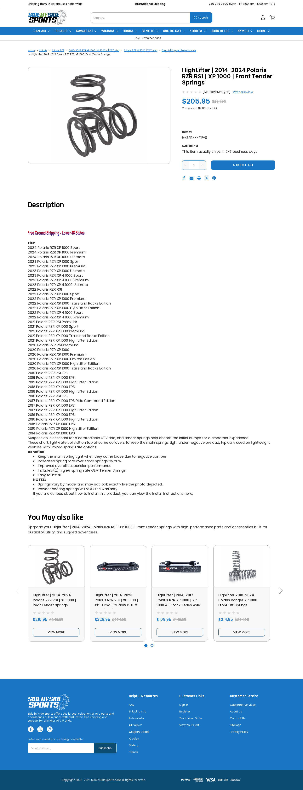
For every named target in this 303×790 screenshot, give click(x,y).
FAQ (131, 705)
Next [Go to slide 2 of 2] (280, 590)
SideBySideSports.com (106, 780)
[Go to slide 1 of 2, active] (145, 645)
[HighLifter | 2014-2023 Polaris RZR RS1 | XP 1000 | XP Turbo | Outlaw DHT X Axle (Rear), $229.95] (118, 566)
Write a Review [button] (243, 92)
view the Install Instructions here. (165, 493)
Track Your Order (190, 718)
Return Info (136, 718)
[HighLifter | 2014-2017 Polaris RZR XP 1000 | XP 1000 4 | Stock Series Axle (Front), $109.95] (180, 566)
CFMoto (150, 30)
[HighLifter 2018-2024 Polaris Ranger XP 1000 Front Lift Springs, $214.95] (242, 566)
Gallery (133, 745)
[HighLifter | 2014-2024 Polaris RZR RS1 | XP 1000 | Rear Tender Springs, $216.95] (56, 566)
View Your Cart (189, 725)
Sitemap (235, 725)
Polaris (62, 30)
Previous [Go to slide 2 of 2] (17, 590)
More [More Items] (263, 30)
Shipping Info (137, 711)
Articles (134, 739)
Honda (130, 30)
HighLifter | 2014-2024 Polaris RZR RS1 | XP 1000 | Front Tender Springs (112, 527)
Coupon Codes (139, 732)
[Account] (263, 17)
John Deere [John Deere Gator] (222, 30)
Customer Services (243, 705)
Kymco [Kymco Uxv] (245, 30)
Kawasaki (86, 30)
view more (56, 632)
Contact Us (237, 718)
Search (203, 18)
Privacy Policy (239, 732)
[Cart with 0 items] (272, 17)
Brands (133, 752)
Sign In (183, 705)
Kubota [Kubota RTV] (198, 30)
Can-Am (41, 30)
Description (46, 205)
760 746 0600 (218, 4)
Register (184, 711)
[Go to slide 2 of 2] (152, 645)
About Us (236, 711)
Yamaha (109, 30)
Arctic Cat (174, 30)
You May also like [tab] (55, 517)
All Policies (135, 725)
